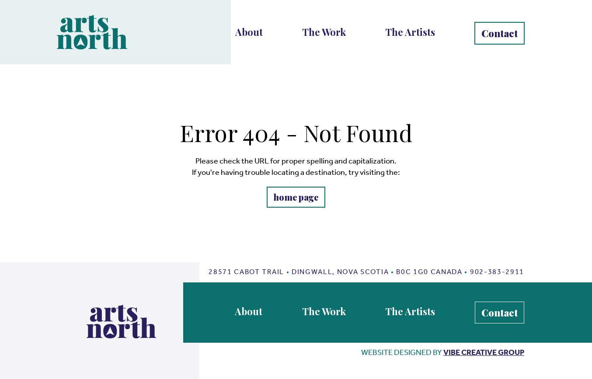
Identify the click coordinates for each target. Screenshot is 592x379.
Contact (499, 33)
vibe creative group (483, 352)
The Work (324, 31)
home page (296, 197)
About (249, 31)
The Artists (410, 31)
